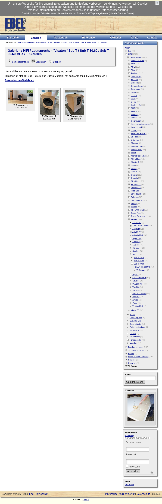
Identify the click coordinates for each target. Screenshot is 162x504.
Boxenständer (136, 324)
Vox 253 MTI (137, 284)
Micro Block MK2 (138, 156)
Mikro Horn (136, 159)
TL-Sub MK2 (137, 306)
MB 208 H (136, 248)
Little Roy (135, 140)
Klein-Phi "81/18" (138, 134)
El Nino (134, 111)
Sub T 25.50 (139, 261)
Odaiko (134, 172)
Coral (133, 92)
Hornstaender (135, 340)
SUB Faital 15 (137, 200)
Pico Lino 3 (136, 188)
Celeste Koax (136, 86)
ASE (133, 67)
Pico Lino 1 (136, 181)
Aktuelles (116, 37)
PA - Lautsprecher (136, 347)
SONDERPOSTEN (136, 350)
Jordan (134, 130)
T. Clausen (102, 42)
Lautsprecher (46, 42)
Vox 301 (135, 297)
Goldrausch (136, 121)
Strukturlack (135, 337)
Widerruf (130, 494)
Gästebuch (61, 37)
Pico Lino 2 (136, 184)
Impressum (111, 494)
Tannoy (134, 207)
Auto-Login (133, 466)
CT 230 (134, 95)
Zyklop (135, 300)
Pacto (134, 303)
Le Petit (134, 137)
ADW (133, 64)
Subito (133, 203)
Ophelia (134, 178)
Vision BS (135, 310)
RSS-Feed (129, 485)
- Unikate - (136, 222)
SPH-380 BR (136, 194)
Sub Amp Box (135, 321)
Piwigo (86, 499)
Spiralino (135, 197)
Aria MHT (136, 232)
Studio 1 (135, 251)
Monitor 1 (135, 162)
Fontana (135, 242)
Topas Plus (136, 213)
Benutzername (134, 442)
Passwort (131, 454)
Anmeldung (130, 435)
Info (129, 51)
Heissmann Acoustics (140, 124)
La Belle (135, 245)
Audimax (135, 73)
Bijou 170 (136, 238)
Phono (132, 314)
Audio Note (136, 76)
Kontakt (152, 37)
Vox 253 (135, 290)
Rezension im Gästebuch (19, 80)
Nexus (133, 168)
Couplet (135, 281)
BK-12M (134, 80)
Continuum (136, 89)
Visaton (57, 42)
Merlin (133, 153)
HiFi (38, 42)
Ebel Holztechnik (38, 494)
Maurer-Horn (136, 149)
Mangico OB (136, 146)
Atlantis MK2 (137, 235)
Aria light (136, 229)
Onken (134, 175)
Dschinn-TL (136, 105)
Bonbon (134, 83)
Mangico (134, 143)
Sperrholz (132, 363)
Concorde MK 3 (139, 278)
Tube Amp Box (136, 318)
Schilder (131, 360)
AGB (121, 494)
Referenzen (89, 37)
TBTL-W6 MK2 (137, 210)
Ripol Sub (135, 191)
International (136, 127)
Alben (127, 48)
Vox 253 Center (139, 293)
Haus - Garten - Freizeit (138, 357)
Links (134, 37)
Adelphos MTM (137, 60)
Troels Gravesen (138, 216)
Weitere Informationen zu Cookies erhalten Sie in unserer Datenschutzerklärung (78, 9)
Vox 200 (135, 287)
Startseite (13, 37)
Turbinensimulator (137, 327)
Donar (133, 102)
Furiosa (134, 118)
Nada (133, 165)
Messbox (133, 343)
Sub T (64, 42)
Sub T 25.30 (139, 257)
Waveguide (134, 330)
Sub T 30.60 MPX (88, 42)
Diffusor (133, 333)
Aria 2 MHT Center (140, 226)
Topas (135, 274)
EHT (133, 108)
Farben (131, 353)
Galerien (35, 37)
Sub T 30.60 (74, 42)
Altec (133, 70)
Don (133, 99)
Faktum (134, 114)
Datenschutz (143, 494)
